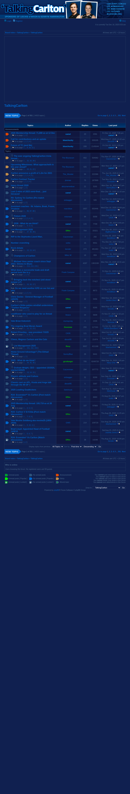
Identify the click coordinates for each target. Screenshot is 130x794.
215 (36, 266)
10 (30, 148)
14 (33, 250)
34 (33, 161)
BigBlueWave (111, 232)
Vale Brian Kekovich (21, 321)
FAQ (122, 21)
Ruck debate (17, 248)
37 (28, 232)
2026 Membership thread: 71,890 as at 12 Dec (33, 133)
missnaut (68, 217)
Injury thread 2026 (20, 185)
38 (31, 232)
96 (28, 211)
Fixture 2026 (20, 216)
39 (33, 232)
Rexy (68, 346)
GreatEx (111, 309)
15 (28, 284)
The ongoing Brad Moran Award (26, 326)
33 (31, 161)
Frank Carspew (68, 272)
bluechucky (68, 140)
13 (31, 250)
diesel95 (111, 141)
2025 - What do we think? (23, 360)
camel (68, 134)
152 (32, 348)
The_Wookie (68, 174)
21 (31, 169)
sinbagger (68, 200)
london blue (111, 300)
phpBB (56, 490)
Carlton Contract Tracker (23, 179)
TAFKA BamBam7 (111, 328)
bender (68, 249)
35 (31, 363)
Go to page (102, 115)
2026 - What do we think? (26, 223)
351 (119, 115)
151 (28, 348)
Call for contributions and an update (28, 139)
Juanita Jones (111, 432)
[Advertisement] (32, 69)
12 (28, 250)
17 (33, 284)
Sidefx (111, 225)
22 (33, 169)
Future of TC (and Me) (21, 145)
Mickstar (111, 322)
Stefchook (68, 390)
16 (31, 284)
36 (33, 363)
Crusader (111, 181)
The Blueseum (68, 158)
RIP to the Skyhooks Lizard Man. (27, 237)
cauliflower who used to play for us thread (31, 314)
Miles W (68, 255)
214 (32, 266)
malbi (111, 250)
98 (33, 211)
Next (124, 115)
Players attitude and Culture (24, 376)
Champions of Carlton (24, 256)
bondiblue (111, 238)
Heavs (68, 315)
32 (28, 161)
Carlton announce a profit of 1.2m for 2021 (31, 173)
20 (28, 169)
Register (18, 21)
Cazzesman (111, 159)
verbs (68, 243)
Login (7, 21)
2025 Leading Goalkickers (23, 390)
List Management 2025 (25, 346)
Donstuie (68, 327)
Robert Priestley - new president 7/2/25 (30, 332)
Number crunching (20, 243)
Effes (68, 231)
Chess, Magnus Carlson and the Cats (29, 339)
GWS (111, 355)
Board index (10, 33)
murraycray (68, 321)
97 (31, 211)
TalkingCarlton (23, 33)
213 (28, 266)
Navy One (111, 363)
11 (33, 148)
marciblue (68, 209)
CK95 (111, 218)
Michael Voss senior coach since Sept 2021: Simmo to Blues (31, 262)
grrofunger (68, 361)
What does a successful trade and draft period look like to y (30, 271)
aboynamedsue (68, 186)
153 (36, 348)
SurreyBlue (111, 188)
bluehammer (111, 347)
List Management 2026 (22, 229)
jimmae (68, 180)
